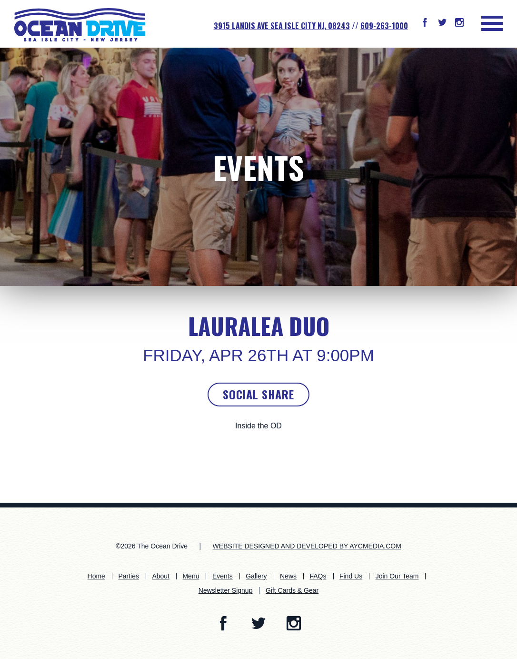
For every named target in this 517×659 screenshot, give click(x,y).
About (160, 576)
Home (96, 576)
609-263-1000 (384, 25)
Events (258, 167)
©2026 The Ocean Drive (152, 546)
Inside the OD (258, 426)
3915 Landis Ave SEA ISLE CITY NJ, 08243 (282, 25)
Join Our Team (397, 576)
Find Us (350, 576)
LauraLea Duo (258, 325)
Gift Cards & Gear (292, 590)
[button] (424, 23)
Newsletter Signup (226, 590)
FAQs (317, 576)
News (288, 576)
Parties (128, 576)
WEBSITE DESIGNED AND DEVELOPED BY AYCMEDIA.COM (307, 546)
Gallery (256, 576)
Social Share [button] (258, 394)
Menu (190, 576)
